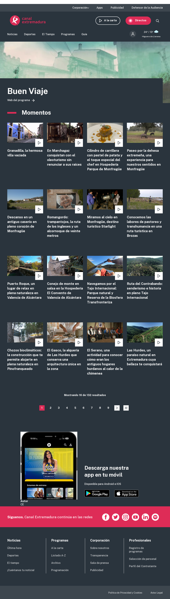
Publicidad (117, 7)
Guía (84, 35)
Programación (60, 570)
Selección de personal (142, 559)
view (25, 141)
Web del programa (18, 101)
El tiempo (13, 562)
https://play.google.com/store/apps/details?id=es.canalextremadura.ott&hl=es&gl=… (97, 493)
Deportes (30, 35)
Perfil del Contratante (142, 566)
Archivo (55, 562)
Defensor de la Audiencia (147, 7)
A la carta (113, 21)
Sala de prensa (99, 562)
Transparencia (99, 555)
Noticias (12, 35)
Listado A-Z (58, 555)
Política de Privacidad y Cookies (125, 592)
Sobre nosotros (99, 548)
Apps (99, 7)
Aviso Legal (157, 592)
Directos (143, 21)
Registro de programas (136, 549)
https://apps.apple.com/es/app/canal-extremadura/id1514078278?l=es (126, 493)
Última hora (14, 548)
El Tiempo (48, 35)
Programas (68, 35)
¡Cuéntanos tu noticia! (20, 570)
